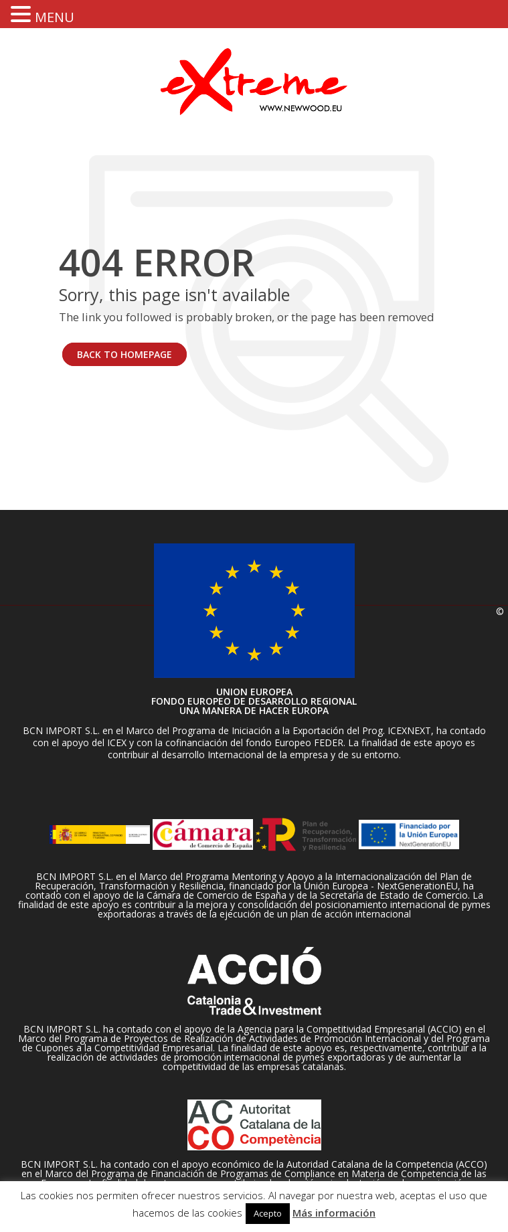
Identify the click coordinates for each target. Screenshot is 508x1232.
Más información (333, 1212)
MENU (54, 17)
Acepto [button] (268, 1213)
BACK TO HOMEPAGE (124, 354)
